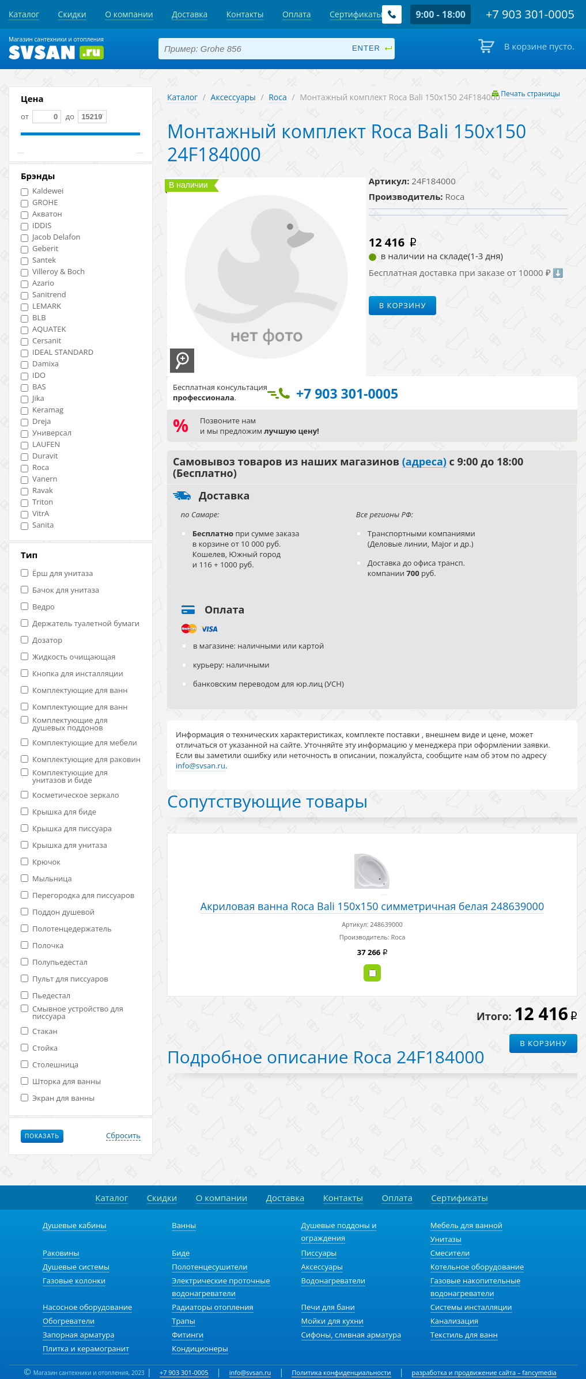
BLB (33, 317)
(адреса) (424, 462)
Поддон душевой (57, 912)
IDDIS (36, 225)
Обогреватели (68, 1321)
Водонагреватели (333, 1280)
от (41, 116)
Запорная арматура (78, 1334)
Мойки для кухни (332, 1321)
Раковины (61, 1253)
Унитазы (446, 1239)
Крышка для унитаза (64, 845)
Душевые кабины (75, 1225)
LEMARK (41, 306)
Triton (37, 502)
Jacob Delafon (51, 237)
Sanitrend (43, 294)
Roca (35, 467)
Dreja (36, 421)
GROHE (39, 202)
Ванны (184, 1225)
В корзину (402, 305)
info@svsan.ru (250, 1372)
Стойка (39, 1048)
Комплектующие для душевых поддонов (64, 724)
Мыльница (46, 878)
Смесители (450, 1253)
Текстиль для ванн (464, 1334)
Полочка (42, 945)
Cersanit (41, 340)
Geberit (39, 248)
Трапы (183, 1321)
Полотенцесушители (209, 1266)
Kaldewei (42, 191)
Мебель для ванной (466, 1225)
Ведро (38, 607)
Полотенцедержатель (66, 929)
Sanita (37, 525)
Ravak (37, 490)
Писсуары (319, 1253)
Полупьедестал (54, 962)
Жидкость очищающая (68, 657)
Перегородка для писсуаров (77, 895)
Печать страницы (530, 94)
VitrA (35, 513)
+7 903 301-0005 (184, 1372)
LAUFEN (40, 444)
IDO (33, 375)
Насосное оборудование (87, 1307)
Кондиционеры (200, 1348)
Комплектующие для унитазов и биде (64, 776)
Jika (32, 398)
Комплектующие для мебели (79, 743)
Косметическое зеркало (70, 795)
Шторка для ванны (61, 1081)
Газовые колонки (74, 1280)
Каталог (182, 97)
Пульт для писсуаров (64, 979)
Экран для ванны (57, 1098)
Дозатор (41, 640)
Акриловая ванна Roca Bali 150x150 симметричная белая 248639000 (372, 906)
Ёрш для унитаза (57, 573)
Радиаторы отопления (213, 1307)
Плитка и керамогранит (86, 1348)
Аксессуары (233, 97)
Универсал (46, 433)
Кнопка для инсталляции (72, 673)
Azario (37, 283)
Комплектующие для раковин (81, 759)
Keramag (42, 410)
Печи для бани (328, 1307)
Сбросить (123, 1136)
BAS (33, 387)
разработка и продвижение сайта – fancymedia (484, 1372)
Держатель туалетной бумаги (80, 623)
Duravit (39, 456)
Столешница (49, 1065)
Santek (38, 260)
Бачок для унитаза (60, 590)
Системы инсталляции (471, 1307)
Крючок (41, 862)
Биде (181, 1253)
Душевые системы (76, 1266)
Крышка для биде (58, 812)
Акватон (41, 214)
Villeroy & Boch (53, 271)
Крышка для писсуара (66, 828)
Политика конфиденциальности (341, 1372)
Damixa (40, 364)
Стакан (39, 1031)
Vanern (39, 479)
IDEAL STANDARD (57, 352)
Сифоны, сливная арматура (351, 1334)
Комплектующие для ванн (74, 690)
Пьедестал (45, 995)
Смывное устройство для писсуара (72, 1012)
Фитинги (187, 1334)
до (85, 116)
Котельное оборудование (477, 1266)
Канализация (454, 1321)
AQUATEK (43, 329)
